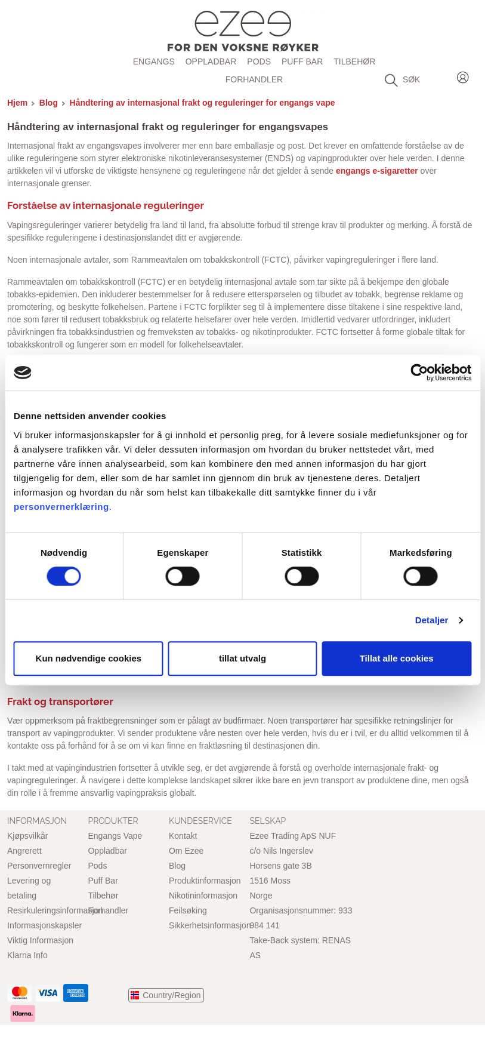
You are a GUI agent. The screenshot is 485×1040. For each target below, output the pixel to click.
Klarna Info (27, 955)
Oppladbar (211, 61)
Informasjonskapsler (44, 925)
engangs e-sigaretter (375, 171)
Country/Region (171, 995)
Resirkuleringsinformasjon (55, 910)
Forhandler (254, 79)
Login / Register (463, 75)
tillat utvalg (242, 658)
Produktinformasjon (205, 880)
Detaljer (432, 620)
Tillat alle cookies (397, 658)
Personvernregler (39, 865)
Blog (48, 102)
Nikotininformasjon (203, 895)
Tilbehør (354, 61)
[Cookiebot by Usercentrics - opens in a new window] (419, 372)
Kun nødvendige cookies (89, 658)
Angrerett (24, 851)
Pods (259, 61)
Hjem (17, 102)
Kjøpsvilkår (27, 836)
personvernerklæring (61, 506)
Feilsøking (188, 910)
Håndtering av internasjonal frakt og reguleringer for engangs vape (202, 102)
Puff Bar (302, 61)
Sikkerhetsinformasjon (210, 925)
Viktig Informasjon (40, 940)
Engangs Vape (115, 836)
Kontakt (183, 836)
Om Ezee (186, 851)
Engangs (154, 61)
